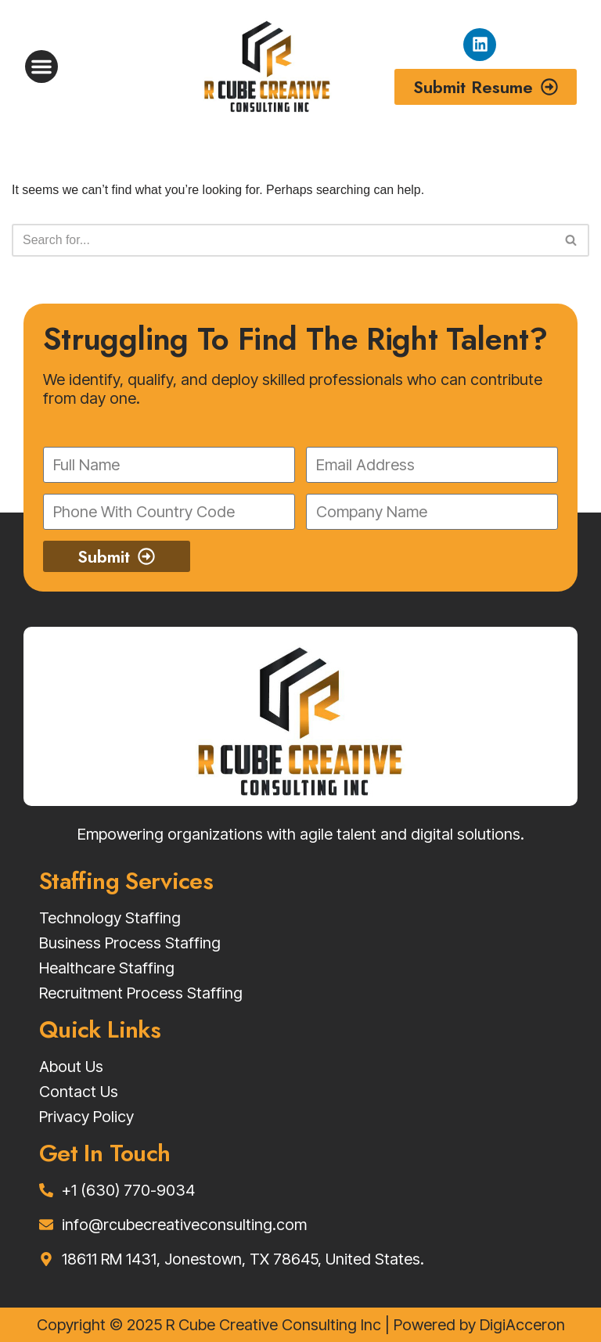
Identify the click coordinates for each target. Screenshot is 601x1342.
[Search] (283, 240)
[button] (41, 66)
